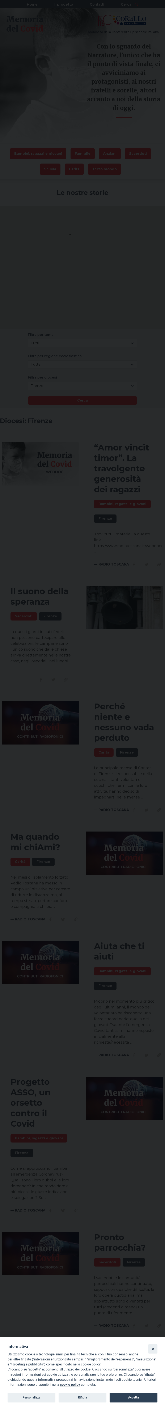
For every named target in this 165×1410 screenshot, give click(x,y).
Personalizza (31, 1397)
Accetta (133, 1397)
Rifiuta (82, 1397)
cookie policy (70, 1385)
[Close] (152, 1349)
